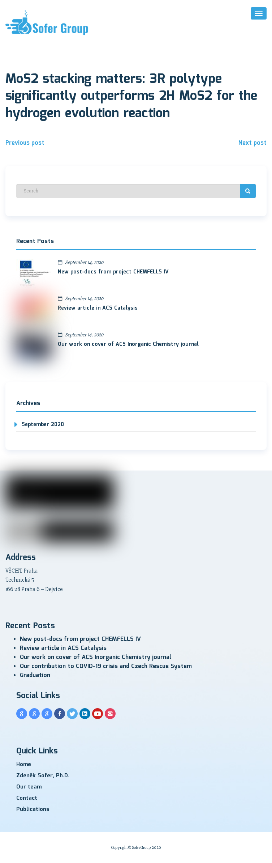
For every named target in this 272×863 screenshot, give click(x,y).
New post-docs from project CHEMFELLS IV (113, 272)
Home (23, 764)
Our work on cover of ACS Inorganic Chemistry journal (128, 344)
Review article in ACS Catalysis (98, 308)
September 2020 (43, 425)
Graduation (35, 675)
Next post (252, 143)
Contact (26, 798)
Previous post (24, 143)
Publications (32, 809)
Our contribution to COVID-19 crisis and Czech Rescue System (106, 666)
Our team (29, 787)
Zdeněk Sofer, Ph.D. (42, 775)
